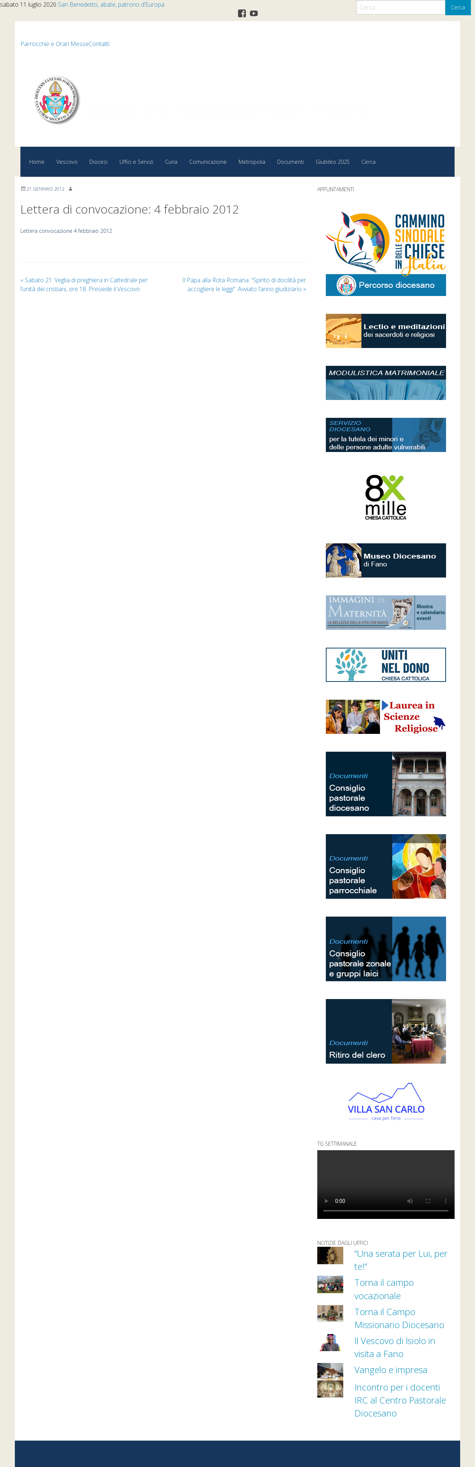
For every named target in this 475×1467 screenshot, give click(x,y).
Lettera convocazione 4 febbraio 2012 (67, 230)
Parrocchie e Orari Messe (54, 44)
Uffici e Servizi (136, 161)
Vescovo (67, 161)
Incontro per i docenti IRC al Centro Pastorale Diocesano (401, 1399)
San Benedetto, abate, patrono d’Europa (111, 4)
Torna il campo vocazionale (385, 1288)
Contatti (99, 44)
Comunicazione (208, 161)
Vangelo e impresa (392, 1369)
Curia (171, 161)
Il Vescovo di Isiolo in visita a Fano (397, 1346)
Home (37, 161)
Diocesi (98, 161)
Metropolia (252, 161)
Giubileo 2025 (333, 161)
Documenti (290, 161)
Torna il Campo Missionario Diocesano (401, 1317)
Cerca (458, 7)
